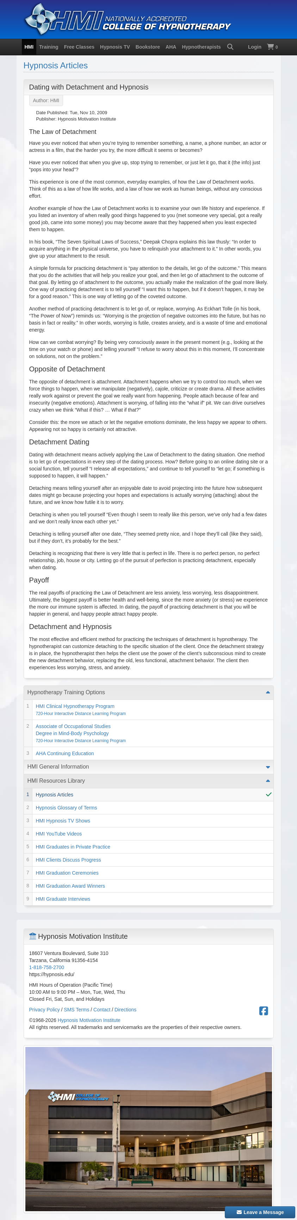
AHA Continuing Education (65, 753)
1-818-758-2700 (46, 967)
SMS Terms (76, 1009)
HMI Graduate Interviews (63, 899)
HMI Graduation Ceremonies (67, 873)
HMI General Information (58, 767)
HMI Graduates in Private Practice (73, 847)
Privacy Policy (44, 1009)
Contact (101, 1009)
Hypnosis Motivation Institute (89, 1020)
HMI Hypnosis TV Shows (63, 821)
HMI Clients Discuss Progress (68, 860)
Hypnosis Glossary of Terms (66, 808)
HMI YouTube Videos (59, 834)
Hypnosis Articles (56, 65)
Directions (125, 1009)
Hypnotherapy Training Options (66, 692)
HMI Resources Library (56, 781)
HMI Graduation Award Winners (70, 886)
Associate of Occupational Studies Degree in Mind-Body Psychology (81, 733)
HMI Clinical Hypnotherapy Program (81, 709)
